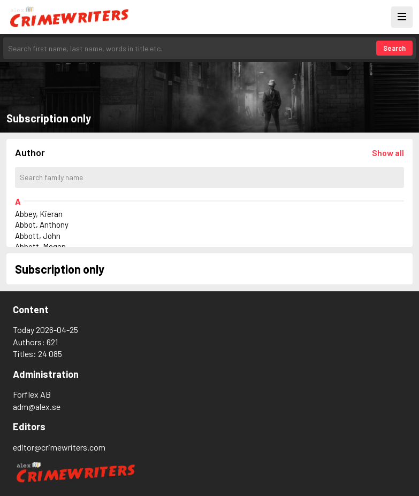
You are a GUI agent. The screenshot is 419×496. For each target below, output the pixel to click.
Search (394, 48)
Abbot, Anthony (41, 224)
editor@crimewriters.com (59, 447)
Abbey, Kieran (39, 214)
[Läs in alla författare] (388, 153)
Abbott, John (37, 236)
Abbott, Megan (40, 246)
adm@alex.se (36, 406)
